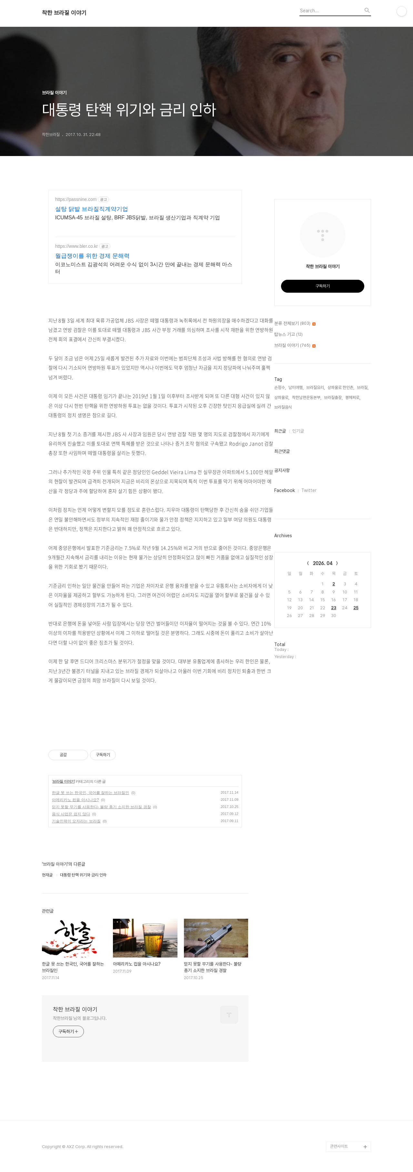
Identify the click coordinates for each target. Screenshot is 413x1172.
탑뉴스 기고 (288, 334)
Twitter (309, 490)
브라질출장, (333, 397)
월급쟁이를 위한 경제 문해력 (92, 256)
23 (333, 607)
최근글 (280, 431)
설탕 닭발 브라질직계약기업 (91, 209)
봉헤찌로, (352, 397)
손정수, (280, 387)
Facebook (284, 490)
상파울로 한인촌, (340, 387)
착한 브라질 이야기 (64, 13)
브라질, (362, 387)
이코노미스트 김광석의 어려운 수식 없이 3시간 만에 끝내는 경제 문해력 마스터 (143, 268)
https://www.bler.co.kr (76, 246)
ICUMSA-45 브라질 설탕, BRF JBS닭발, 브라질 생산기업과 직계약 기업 (137, 217)
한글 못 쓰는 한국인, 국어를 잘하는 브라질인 (90, 792)
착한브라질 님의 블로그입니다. (79, 1018)
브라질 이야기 (63, 781)
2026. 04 (323, 563)
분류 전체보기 (295, 323)
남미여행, (296, 387)
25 (355, 607)
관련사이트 (339, 1146)
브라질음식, (283, 407)
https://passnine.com (75, 199)
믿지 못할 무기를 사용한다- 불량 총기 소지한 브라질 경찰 (101, 807)
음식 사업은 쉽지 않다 (71, 814)
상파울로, (281, 397)
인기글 (298, 431)
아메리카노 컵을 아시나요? (75, 800)
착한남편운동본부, (306, 397)
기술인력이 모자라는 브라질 (76, 821)
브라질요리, (315, 387)
